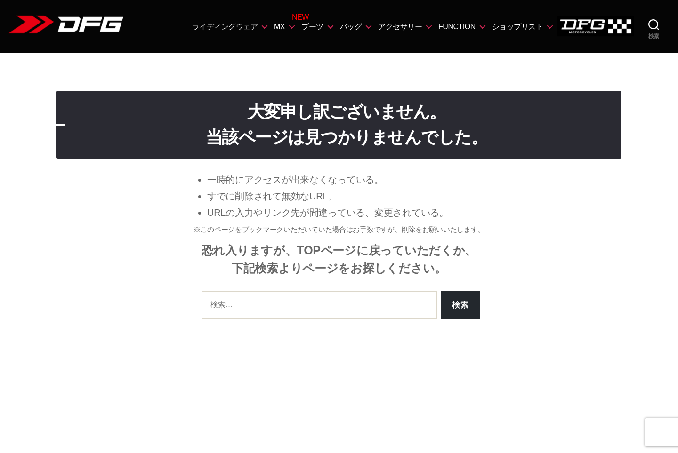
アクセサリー (400, 27)
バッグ (351, 27)
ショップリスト (517, 27)
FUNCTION (457, 27)
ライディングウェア (225, 27)
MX (279, 27)
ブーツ (312, 27)
